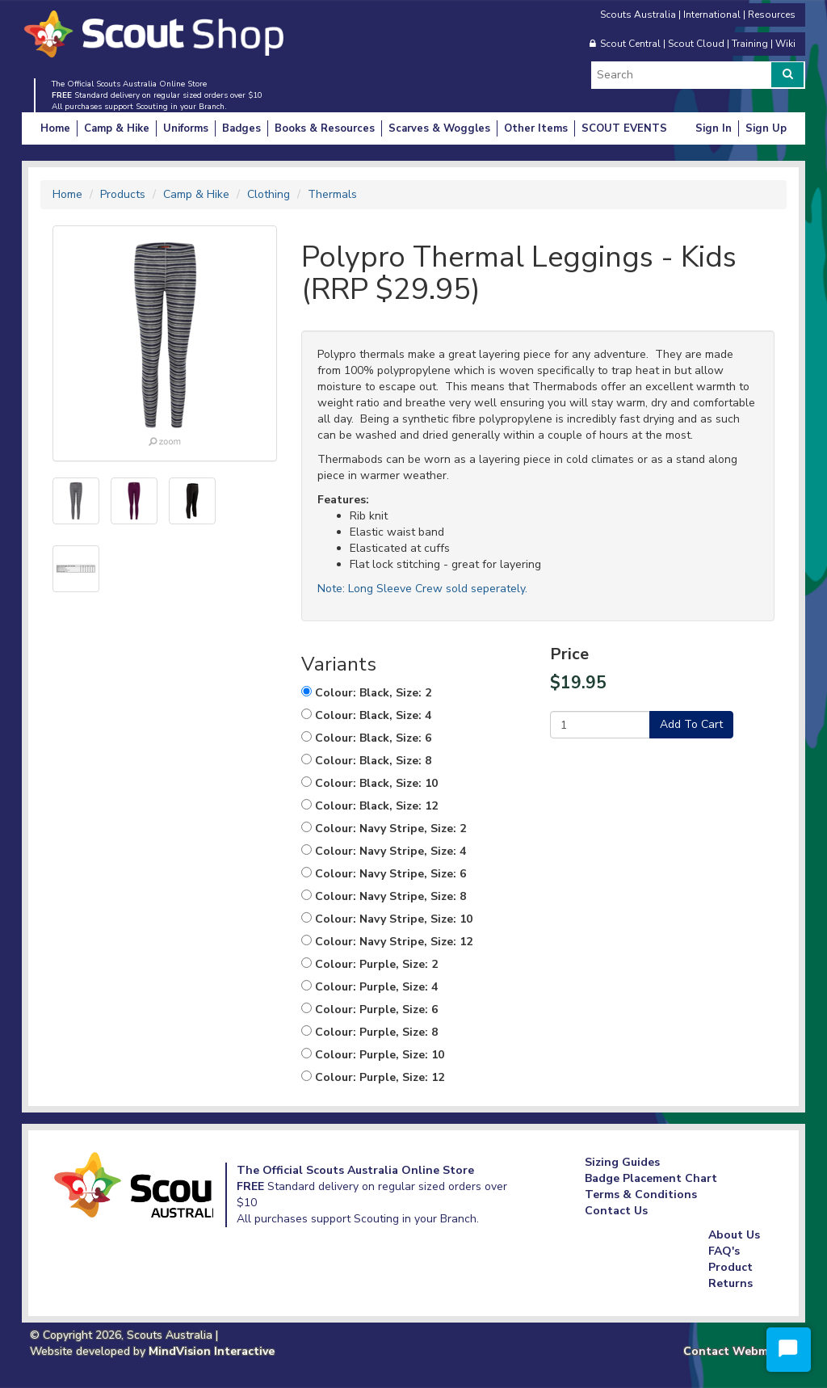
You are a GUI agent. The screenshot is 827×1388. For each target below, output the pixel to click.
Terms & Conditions (641, 1194)
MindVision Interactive (212, 1351)
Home (55, 128)
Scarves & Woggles (439, 128)
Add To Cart (691, 724)
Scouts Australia (638, 14)
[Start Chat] (788, 1349)
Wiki (785, 43)
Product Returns (730, 1275)
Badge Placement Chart (651, 1178)
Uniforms (185, 128)
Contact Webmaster (740, 1351)
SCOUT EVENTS (624, 128)
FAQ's (724, 1251)
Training (750, 43)
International (712, 14)
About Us (734, 1235)
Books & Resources (325, 128)
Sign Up (766, 128)
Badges (241, 128)
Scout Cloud (696, 43)
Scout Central (630, 43)
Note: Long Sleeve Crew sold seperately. (422, 588)
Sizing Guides (622, 1162)
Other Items (536, 128)
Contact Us (616, 1210)
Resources (772, 14)
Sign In (713, 128)
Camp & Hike (116, 128)
